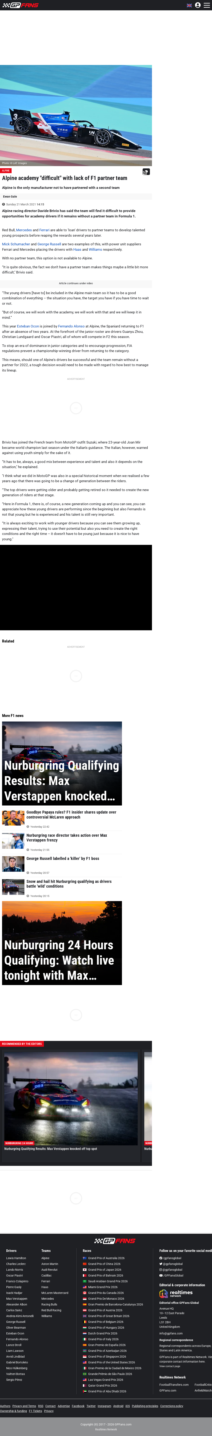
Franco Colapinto (17, 1281)
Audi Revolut (49, 1269)
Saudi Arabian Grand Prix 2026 (105, 1281)
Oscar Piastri (14, 1275)
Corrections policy (171, 1406)
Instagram (104, 1406)
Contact (50, 1406)
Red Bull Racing (51, 1310)
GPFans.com (167, 1390)
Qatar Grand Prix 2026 (100, 1385)
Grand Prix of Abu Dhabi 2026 (104, 1391)
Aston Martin (49, 1264)
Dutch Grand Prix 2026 (100, 1333)
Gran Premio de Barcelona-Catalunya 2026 (113, 1304)
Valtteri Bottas (15, 1374)
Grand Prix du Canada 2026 (103, 1293)
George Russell (49, 244)
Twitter (91, 1406)
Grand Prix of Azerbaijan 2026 (105, 1350)
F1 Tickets (35, 1411)
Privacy (49, 1411)
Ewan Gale (10, 196)
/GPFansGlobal (171, 1275)
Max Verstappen (16, 1298)
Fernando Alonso (71, 326)
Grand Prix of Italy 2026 (101, 1339)
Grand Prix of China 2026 (101, 1264)
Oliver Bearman (16, 1327)
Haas (77, 249)
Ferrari (44, 230)
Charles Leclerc (16, 1264)
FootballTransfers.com (174, 1384)
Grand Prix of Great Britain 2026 (106, 1316)
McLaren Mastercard (54, 1293)
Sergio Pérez (14, 1379)
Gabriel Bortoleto (17, 1362)
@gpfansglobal (171, 1264)
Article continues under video (76, 283)
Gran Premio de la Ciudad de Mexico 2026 (112, 1368)
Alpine (6, 170)
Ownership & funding (13, 1411)
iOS (127, 1406)
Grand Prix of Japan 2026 (102, 1269)
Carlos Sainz (14, 1310)
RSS (40, 1406)
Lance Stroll (13, 1345)
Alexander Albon (16, 1304)
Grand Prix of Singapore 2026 (104, 1356)
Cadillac (46, 1275)
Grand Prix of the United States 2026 (109, 1362)
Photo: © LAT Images (14, 163)
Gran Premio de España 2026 (104, 1345)
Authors (5, 1406)
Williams (95, 249)
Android (118, 1406)
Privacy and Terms (24, 1406)
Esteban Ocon (28, 326)
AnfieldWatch (203, 1390)
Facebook (78, 1406)
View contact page (169, 1366)
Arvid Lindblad (15, 1356)
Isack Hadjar (14, 1293)
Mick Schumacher (16, 244)
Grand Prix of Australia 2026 (104, 1258)
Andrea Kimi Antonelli (20, 1316)
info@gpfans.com (171, 1333)
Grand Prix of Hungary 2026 (103, 1327)
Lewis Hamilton (16, 1258)
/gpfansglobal (170, 1258)
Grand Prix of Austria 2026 (102, 1310)
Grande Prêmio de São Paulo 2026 (107, 1374)
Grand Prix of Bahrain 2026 (103, 1275)
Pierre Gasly (14, 1287)
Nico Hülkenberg (16, 1368)
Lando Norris (14, 1269)
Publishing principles (145, 1406)
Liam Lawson (15, 1350)
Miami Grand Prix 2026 (100, 1287)
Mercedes (24, 230)
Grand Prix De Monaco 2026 (103, 1298)
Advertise (64, 1406)
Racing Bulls (49, 1304)
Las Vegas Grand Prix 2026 (103, 1379)
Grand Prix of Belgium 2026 (103, 1321)
